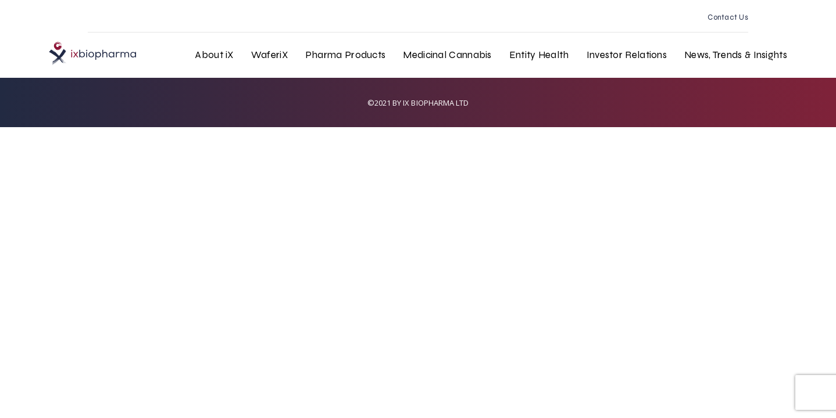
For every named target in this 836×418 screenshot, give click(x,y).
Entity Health (539, 55)
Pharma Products (345, 55)
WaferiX (269, 55)
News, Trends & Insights (735, 55)
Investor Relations (627, 55)
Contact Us (728, 17)
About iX (214, 55)
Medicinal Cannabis (447, 55)
